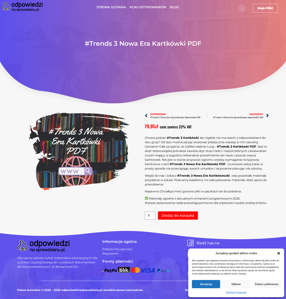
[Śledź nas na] (190, 243)
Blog (174, 7)
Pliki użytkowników (148, 7)
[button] (279, 253)
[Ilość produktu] (150, 215)
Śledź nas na (207, 243)
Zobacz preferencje (266, 284)
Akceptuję (206, 284)
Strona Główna (111, 7)
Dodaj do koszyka (178, 215)
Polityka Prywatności (236, 292)
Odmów (236, 284)
